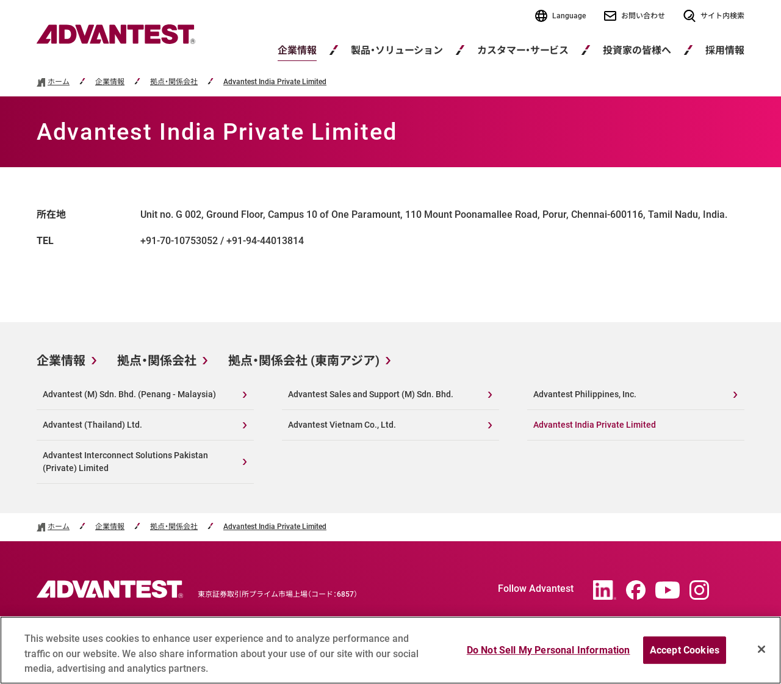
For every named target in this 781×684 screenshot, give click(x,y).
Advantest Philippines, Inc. (584, 394)
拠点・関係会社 (174, 82)
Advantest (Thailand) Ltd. (92, 425)
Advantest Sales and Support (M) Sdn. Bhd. (370, 394)
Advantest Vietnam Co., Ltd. (342, 425)
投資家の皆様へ (637, 50)
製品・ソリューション (397, 50)
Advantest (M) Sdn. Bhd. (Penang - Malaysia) (129, 394)
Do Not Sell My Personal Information (548, 654)
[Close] (761, 653)
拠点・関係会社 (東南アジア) (304, 360)
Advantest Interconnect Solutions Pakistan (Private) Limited (125, 461)
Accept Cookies (684, 654)
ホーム (59, 82)
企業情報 (297, 50)
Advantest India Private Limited (274, 82)
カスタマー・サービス (523, 50)
